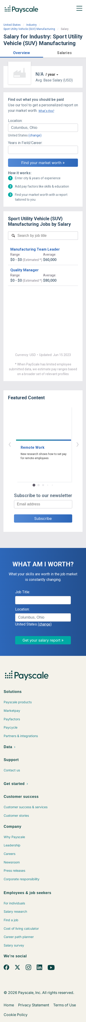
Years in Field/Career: (25, 143)
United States (12, 24)
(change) (35, 135)
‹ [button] (37, 443)
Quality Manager (24, 270)
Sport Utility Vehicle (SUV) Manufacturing (29, 29)
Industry (31, 24)
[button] (21, 52)
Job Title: (22, 592)
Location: (15, 121)
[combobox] (43, 128)
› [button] (48, 443)
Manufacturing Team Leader (35, 249)
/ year (50, 74)
